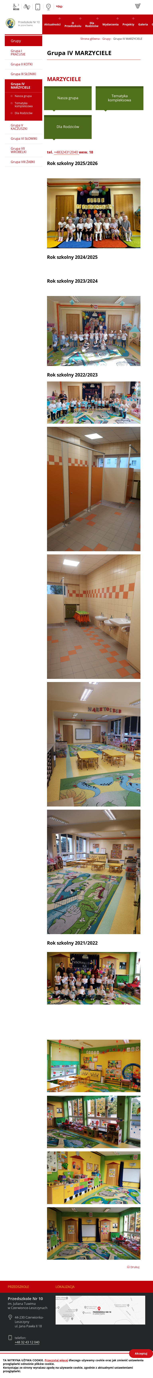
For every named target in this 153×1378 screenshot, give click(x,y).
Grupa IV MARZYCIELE (20, 86)
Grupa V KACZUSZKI (19, 127)
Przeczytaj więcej (56, 1360)
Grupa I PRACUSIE (18, 53)
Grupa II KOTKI (21, 64)
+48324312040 (66, 152)
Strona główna (90, 39)
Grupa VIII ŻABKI (23, 162)
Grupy (106, 39)
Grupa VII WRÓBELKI (18, 150)
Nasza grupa (67, 97)
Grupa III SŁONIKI (23, 74)
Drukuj (133, 1267)
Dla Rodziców (68, 126)
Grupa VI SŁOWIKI (24, 138)
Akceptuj (141, 1353)
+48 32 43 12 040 (27, 1342)
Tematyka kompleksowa (119, 98)
